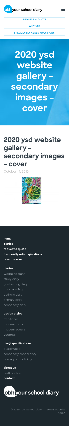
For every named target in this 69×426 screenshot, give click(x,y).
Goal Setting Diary (16, 284)
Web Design (54, 409)
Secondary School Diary (20, 354)
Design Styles (13, 313)
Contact (9, 378)
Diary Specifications (17, 343)
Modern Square (14, 329)
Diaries (8, 244)
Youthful (9, 335)
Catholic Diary (13, 294)
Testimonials (12, 373)
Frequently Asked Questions (34, 33)
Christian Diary (13, 289)
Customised (12, 349)
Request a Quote (34, 20)
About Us (10, 368)
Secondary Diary (15, 305)
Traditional (10, 319)
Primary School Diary (18, 359)
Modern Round (14, 324)
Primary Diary (13, 300)
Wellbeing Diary (14, 274)
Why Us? (34, 26)
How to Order (13, 259)
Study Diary (11, 279)
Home (8, 238)
